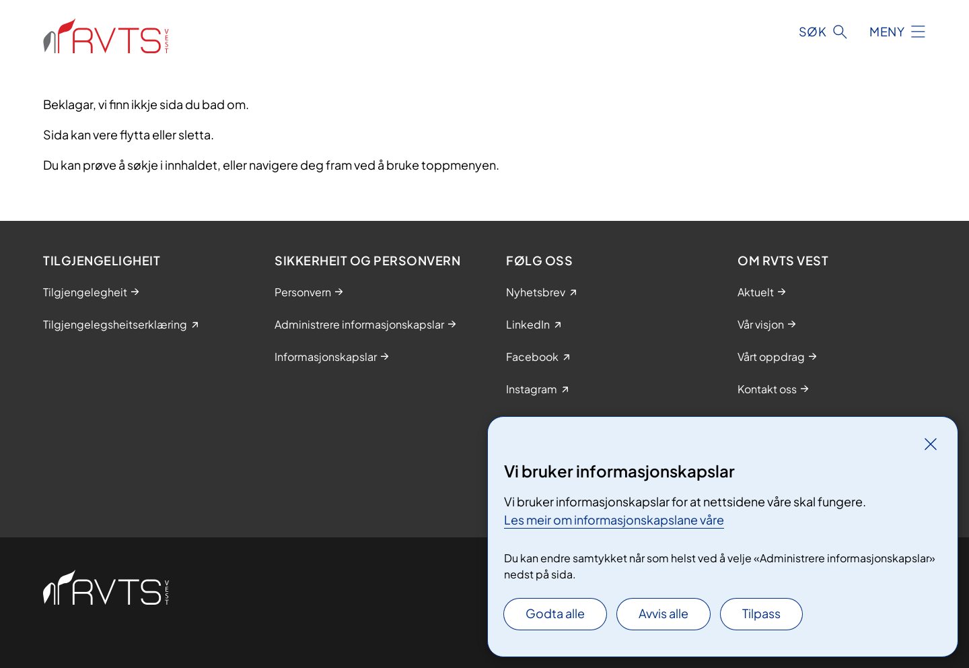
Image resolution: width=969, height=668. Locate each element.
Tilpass (761, 613)
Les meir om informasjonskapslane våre (614, 519)
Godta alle (555, 613)
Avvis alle (663, 613)
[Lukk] (930, 444)
